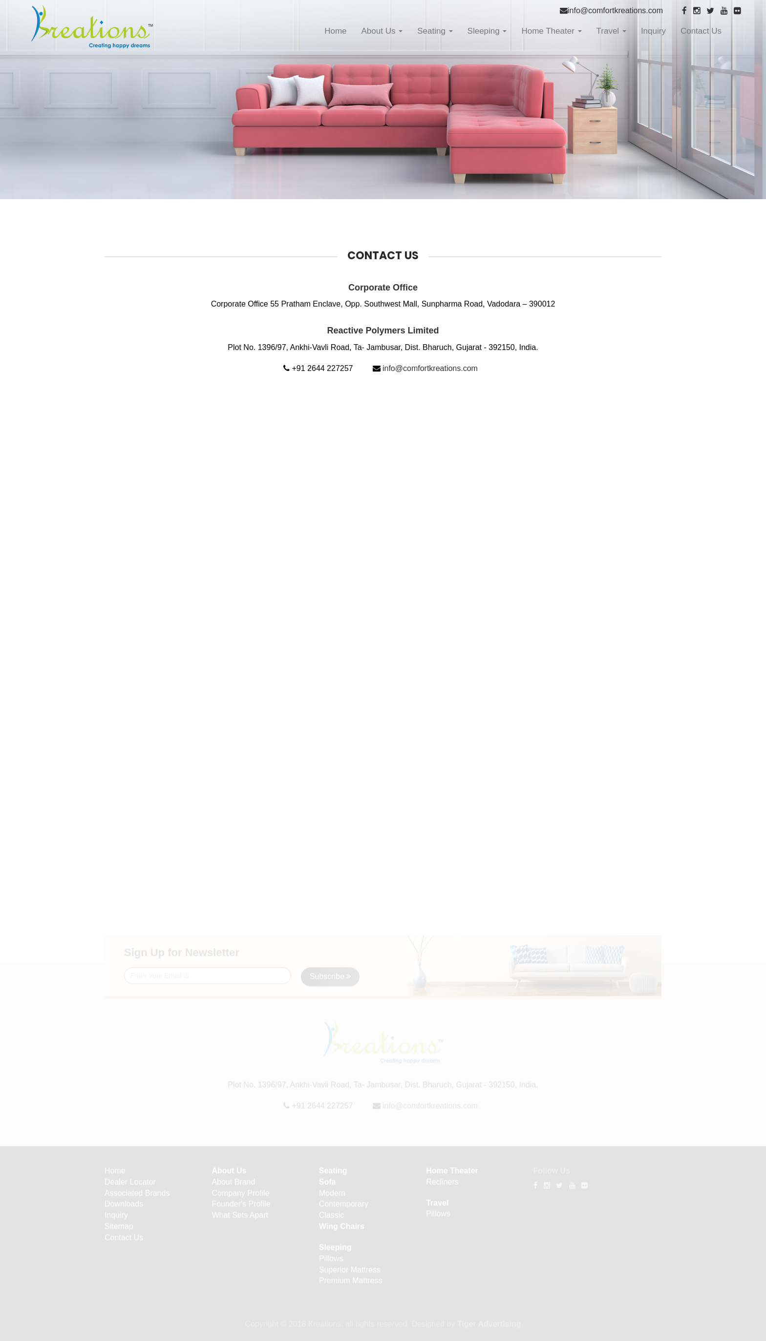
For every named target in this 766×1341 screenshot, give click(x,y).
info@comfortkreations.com (615, 10)
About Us (382, 31)
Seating (434, 31)
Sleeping (487, 31)
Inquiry (653, 31)
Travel (611, 31)
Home (335, 31)
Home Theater (551, 31)
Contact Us (701, 31)
